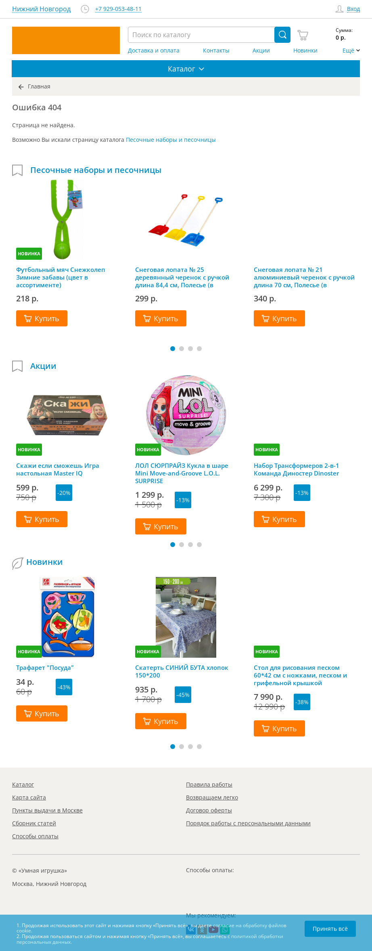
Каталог (23, 784)
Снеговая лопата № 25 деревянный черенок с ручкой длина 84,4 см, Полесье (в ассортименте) (182, 277)
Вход (353, 9)
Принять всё (330, 928)
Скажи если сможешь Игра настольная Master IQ (57, 469)
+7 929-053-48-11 (118, 9)
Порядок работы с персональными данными (248, 823)
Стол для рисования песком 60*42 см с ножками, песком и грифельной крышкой (300, 675)
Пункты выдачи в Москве (47, 810)
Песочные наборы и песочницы (171, 139)
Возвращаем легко (212, 797)
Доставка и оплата (154, 50)
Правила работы (209, 784)
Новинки (305, 50)
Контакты (216, 50)
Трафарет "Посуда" (45, 667)
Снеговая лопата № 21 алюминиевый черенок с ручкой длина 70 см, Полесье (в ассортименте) (304, 277)
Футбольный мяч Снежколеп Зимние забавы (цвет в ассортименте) (60, 277)
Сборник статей (34, 823)
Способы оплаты (35, 836)
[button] (172, 348)
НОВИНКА (29, 253)
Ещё (348, 50)
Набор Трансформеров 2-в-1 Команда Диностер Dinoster (296, 469)
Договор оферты (209, 810)
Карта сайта (29, 797)
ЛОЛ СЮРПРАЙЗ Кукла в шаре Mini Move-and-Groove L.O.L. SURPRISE (181, 473)
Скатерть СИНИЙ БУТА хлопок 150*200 (181, 671)
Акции (261, 50)
